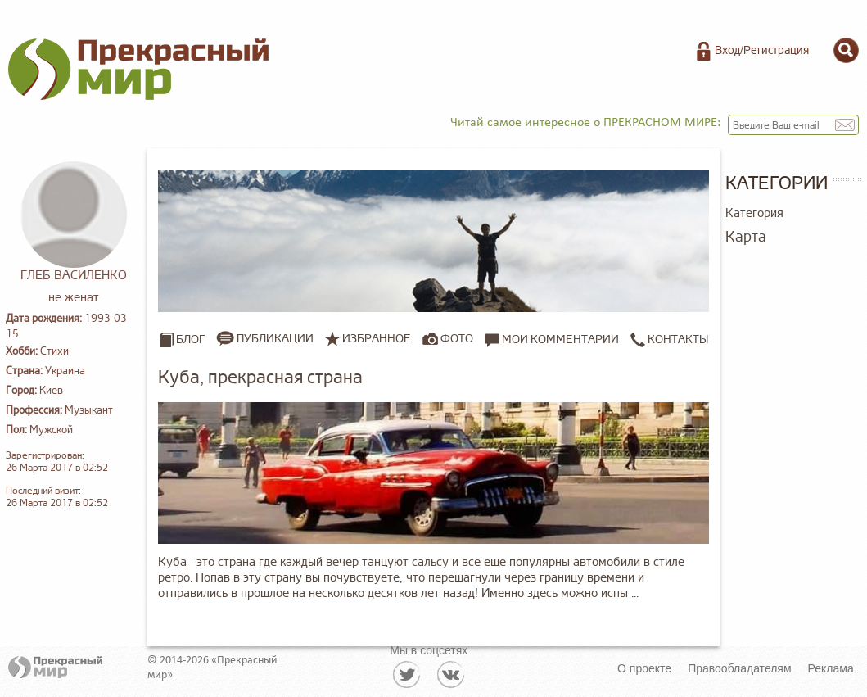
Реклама (831, 668)
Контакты (669, 339)
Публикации (275, 339)
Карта (745, 237)
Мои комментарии (552, 339)
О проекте (644, 668)
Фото (456, 339)
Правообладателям (739, 668)
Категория (754, 213)
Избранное (376, 339)
